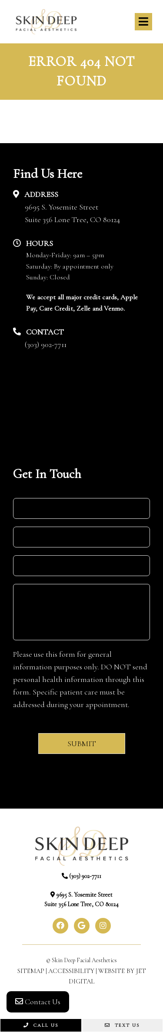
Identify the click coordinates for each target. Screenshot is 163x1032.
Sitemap (30, 971)
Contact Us (37, 1001)
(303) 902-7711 (46, 344)
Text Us (122, 1025)
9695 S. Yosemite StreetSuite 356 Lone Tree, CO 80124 (72, 213)
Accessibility (71, 971)
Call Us (40, 1025)
